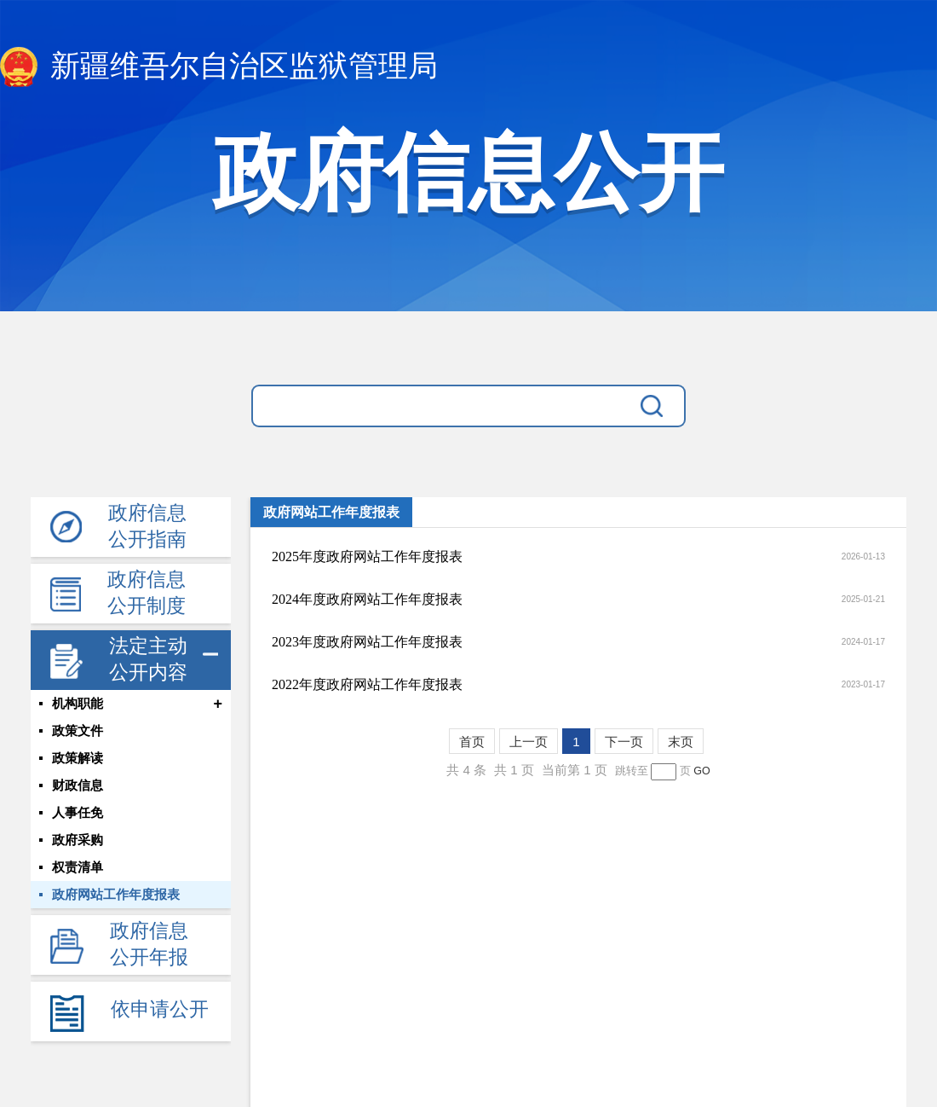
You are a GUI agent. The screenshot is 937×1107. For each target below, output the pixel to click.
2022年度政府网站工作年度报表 (367, 684)
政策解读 (77, 758)
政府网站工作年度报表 (116, 894)
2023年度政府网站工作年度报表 (367, 642)
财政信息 (77, 785)
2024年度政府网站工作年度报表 (367, 599)
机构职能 (77, 703)
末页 (680, 741)
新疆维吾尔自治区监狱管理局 (219, 67)
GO (701, 771)
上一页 (528, 741)
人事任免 (77, 813)
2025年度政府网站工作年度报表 (367, 556)
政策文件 (77, 731)
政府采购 (77, 840)
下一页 (624, 741)
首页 (472, 741)
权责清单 (77, 867)
